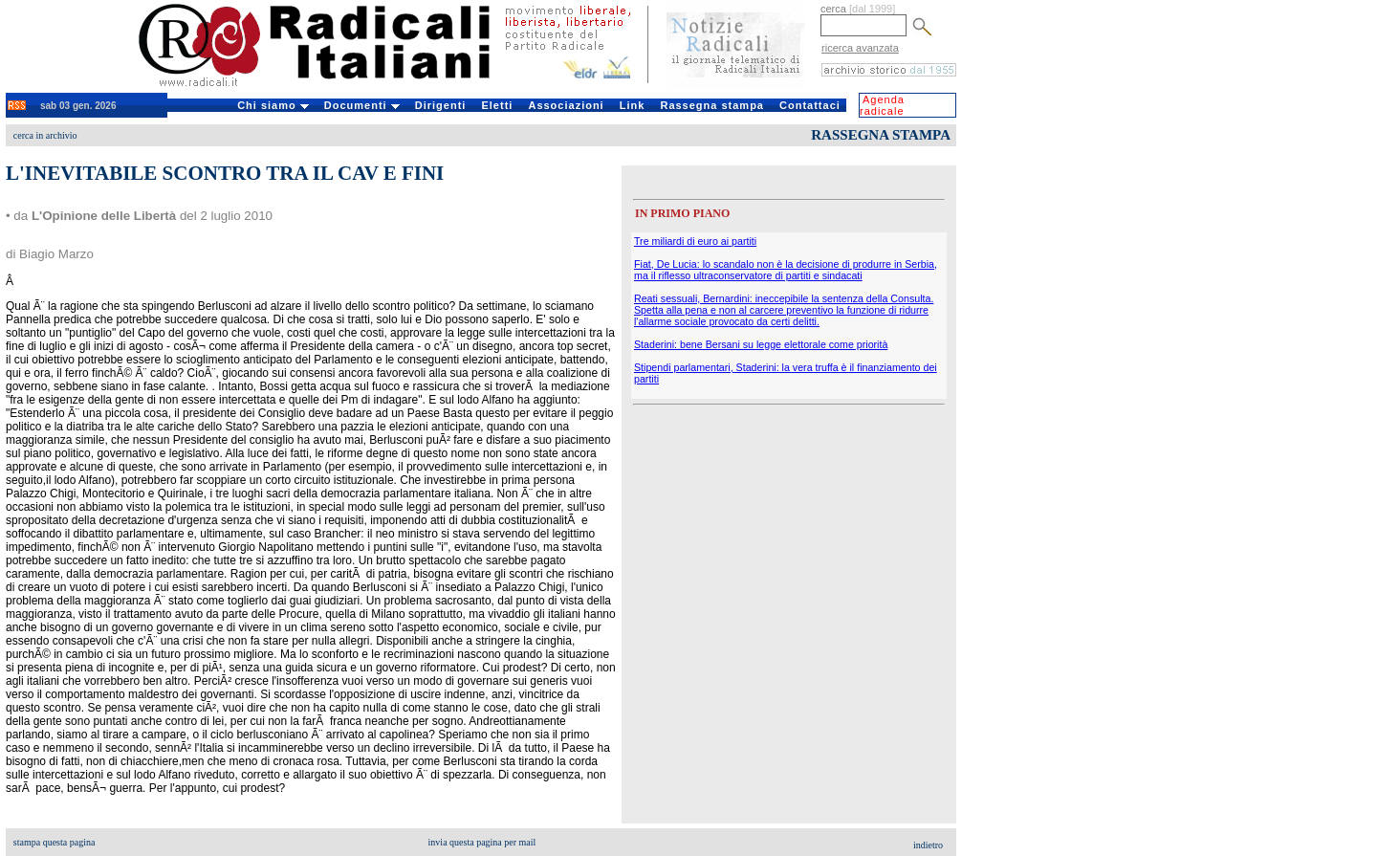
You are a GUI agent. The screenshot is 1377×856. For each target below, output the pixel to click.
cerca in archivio (45, 135)
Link (632, 105)
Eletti (497, 105)
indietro (928, 845)
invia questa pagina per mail (482, 842)
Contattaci (810, 105)
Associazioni (565, 105)
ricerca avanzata (860, 48)
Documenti (362, 105)
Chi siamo (273, 105)
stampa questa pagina (54, 842)
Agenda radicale (882, 105)
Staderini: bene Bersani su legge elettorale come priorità (760, 344)
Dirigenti (441, 105)
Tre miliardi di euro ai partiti (695, 241)
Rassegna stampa (712, 105)
